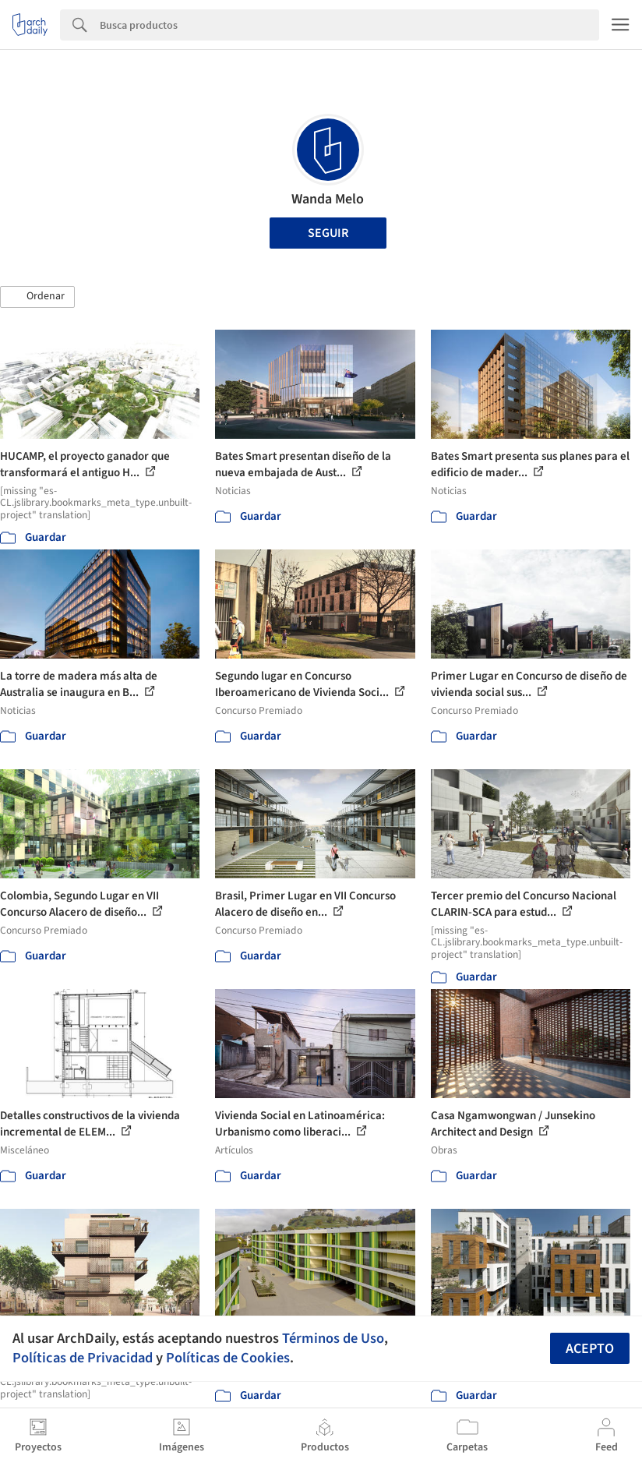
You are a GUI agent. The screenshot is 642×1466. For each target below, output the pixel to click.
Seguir (328, 233)
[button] (37, 297)
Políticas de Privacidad (82, 1358)
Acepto (590, 1348)
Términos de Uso (333, 1338)
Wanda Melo (327, 199)
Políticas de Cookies (228, 1358)
